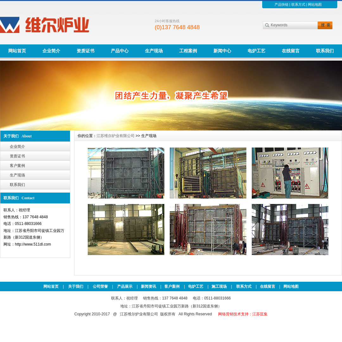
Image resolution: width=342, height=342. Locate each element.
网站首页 (17, 50)
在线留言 (291, 50)
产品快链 (281, 4)
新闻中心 (222, 50)
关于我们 (75, 286)
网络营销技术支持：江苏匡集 (243, 314)
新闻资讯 (148, 286)
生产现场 (154, 50)
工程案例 (188, 50)
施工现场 (219, 286)
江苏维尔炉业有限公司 (116, 136)
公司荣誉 (100, 286)
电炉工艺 (256, 50)
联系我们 (325, 50)
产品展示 (124, 286)
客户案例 (17, 165)
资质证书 (85, 50)
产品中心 (120, 50)
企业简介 (51, 50)
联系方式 (298, 4)
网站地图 (315, 4)
